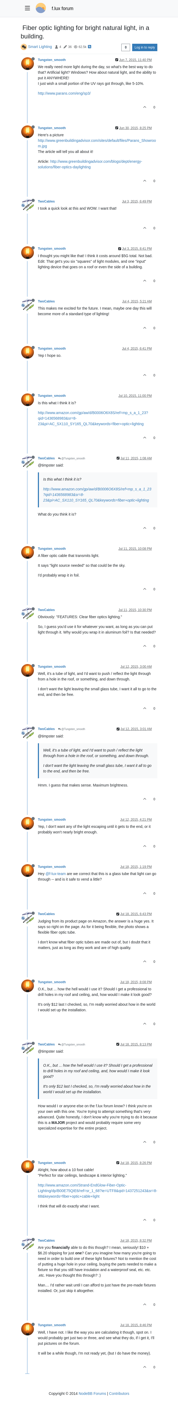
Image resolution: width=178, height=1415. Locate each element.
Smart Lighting (40, 47)
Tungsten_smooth (52, 60)
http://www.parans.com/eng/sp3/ (64, 93)
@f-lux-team (56, 874)
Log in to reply (145, 47)
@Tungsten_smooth (71, 458)
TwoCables (46, 201)
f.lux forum (62, 8)
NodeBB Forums (92, 1393)
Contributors (119, 1393)
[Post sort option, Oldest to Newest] (125, 47)
